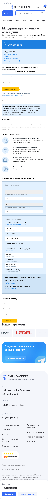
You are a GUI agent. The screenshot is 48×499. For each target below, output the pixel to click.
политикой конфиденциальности (12, 95)
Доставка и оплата (35, 432)
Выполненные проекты (33, 426)
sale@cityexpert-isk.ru (13, 405)
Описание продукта (11, 54)
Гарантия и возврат (35, 437)
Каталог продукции (10, 425)
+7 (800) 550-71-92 (13, 45)
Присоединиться (15, 358)
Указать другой (27, 494)
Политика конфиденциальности (14, 465)
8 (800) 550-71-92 (11, 418)
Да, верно (9, 494)
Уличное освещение (31, 20)
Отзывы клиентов (10, 446)
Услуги (5, 434)
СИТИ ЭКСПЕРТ (20, 7)
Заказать (9, 320)
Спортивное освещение (11, 20)
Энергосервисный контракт (10, 440)
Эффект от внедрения (11, 58)
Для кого (7, 56)
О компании (7, 430)
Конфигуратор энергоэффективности (15, 60)
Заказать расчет (10, 89)
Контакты (31, 441)
